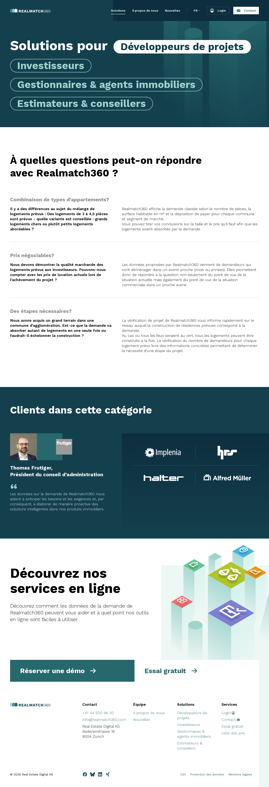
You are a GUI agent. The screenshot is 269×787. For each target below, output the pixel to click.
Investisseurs (50, 66)
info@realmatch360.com (104, 719)
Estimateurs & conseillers (81, 103)
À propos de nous (145, 10)
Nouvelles (172, 10)
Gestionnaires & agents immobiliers (106, 85)
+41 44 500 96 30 (98, 713)
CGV (183, 774)
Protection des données (207, 774)
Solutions (118, 10)
